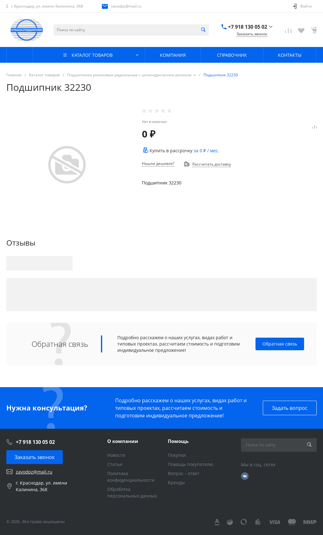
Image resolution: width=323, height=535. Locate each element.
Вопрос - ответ (184, 473)
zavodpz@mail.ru (126, 6)
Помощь (178, 441)
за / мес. (206, 151)
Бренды (176, 483)
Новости (116, 455)
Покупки (177, 455)
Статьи (114, 464)
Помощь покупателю (190, 464)
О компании (122, 441)
